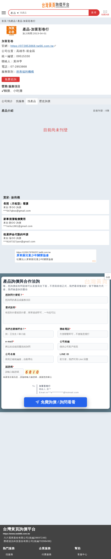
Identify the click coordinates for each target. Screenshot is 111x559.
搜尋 (94, 12)
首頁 (4, 21)
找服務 (20, 101)
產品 (13, 13)
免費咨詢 (11, 79)
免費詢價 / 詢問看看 (55, 404)
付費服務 (46, 554)
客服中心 (82, 554)
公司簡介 (7, 101)
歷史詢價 (44, 101)
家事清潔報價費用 (14, 219)
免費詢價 (105, 13)
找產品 (12, 21)
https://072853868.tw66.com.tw (33, 46)
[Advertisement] (55, 172)
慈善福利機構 (25, 71)
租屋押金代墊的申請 (15, 234)
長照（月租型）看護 (15, 203)
